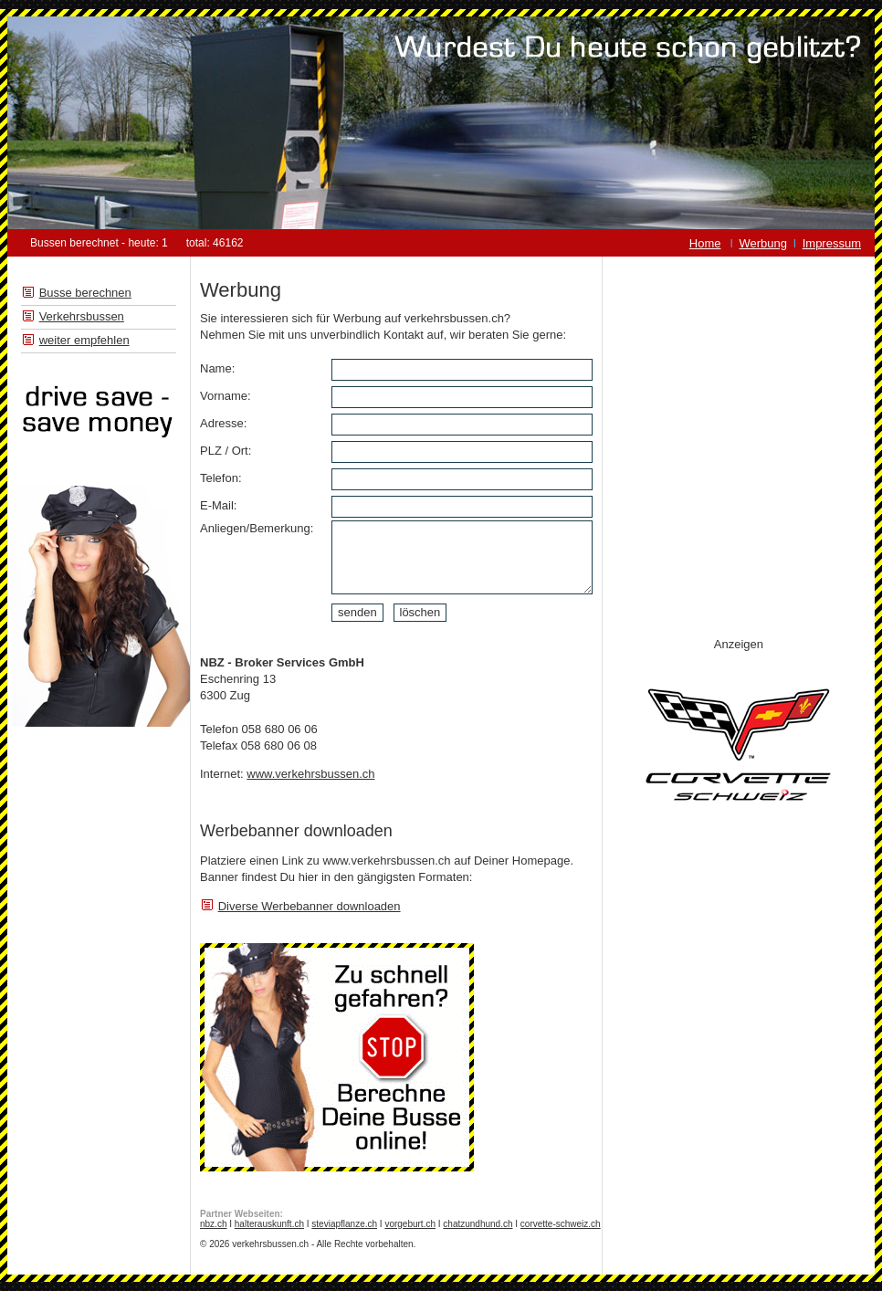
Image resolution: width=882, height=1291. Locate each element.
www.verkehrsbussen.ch (310, 774)
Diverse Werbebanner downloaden (309, 906)
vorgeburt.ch (410, 1224)
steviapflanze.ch (344, 1224)
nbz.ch (213, 1224)
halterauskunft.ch (269, 1224)
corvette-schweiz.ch (560, 1224)
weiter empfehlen (84, 340)
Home (705, 243)
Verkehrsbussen (81, 316)
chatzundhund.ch (477, 1224)
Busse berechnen (85, 292)
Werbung (764, 243)
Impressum (832, 243)
